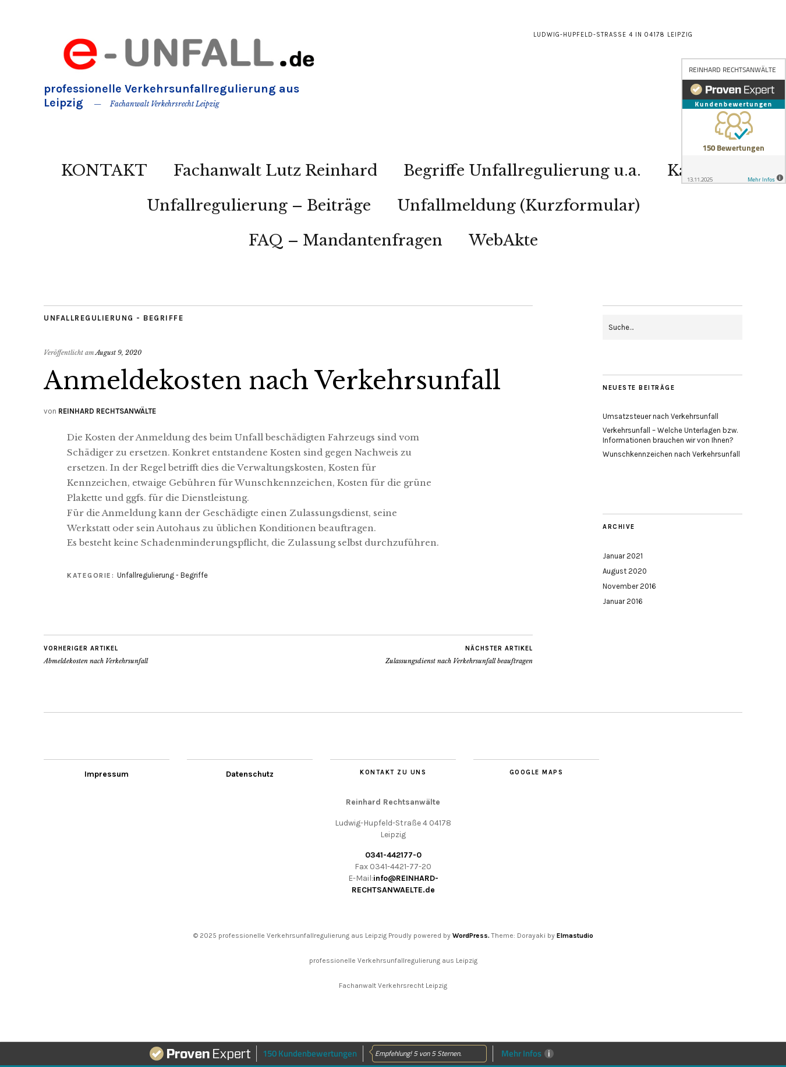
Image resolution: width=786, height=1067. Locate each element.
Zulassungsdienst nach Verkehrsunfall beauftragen (459, 654)
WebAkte (503, 240)
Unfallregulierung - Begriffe (113, 318)
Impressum (106, 774)
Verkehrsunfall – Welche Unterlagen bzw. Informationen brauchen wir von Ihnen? (670, 435)
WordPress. (471, 935)
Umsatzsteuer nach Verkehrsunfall (660, 416)
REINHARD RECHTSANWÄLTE (107, 411)
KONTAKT (104, 170)
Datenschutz (250, 774)
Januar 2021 (623, 556)
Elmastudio (575, 935)
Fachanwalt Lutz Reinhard (275, 170)
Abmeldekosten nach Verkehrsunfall (96, 654)
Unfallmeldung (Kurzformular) (518, 205)
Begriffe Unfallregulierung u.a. (522, 170)
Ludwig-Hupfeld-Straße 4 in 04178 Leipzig (613, 34)
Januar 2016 (623, 601)
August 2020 (625, 571)
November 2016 (629, 586)
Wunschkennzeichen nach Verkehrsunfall (671, 454)
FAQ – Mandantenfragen (345, 240)
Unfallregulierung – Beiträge (259, 205)
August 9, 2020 (118, 352)
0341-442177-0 (393, 855)
